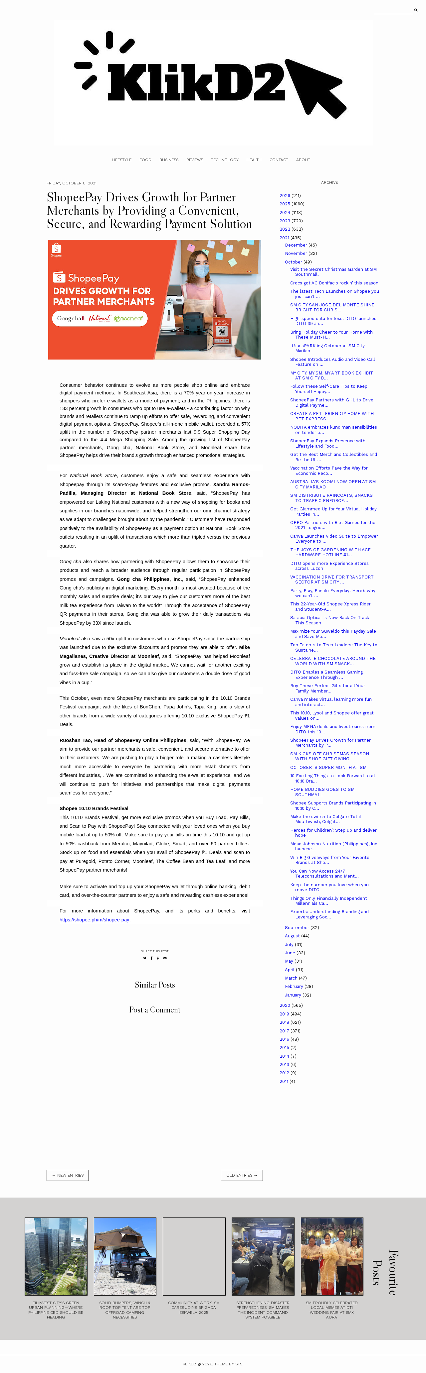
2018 (285, 1022)
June (291, 952)
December (297, 245)
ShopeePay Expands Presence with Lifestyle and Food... (327, 443)
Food (145, 160)
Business (168, 160)
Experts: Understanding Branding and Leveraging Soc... (329, 914)
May (290, 961)
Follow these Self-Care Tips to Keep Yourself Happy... (328, 389)
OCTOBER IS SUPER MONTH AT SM (328, 767)
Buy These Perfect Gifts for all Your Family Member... (327, 688)
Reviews (194, 160)
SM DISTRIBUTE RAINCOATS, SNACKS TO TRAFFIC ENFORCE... (331, 498)
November (297, 253)
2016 (285, 1039)
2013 (285, 1064)
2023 (286, 220)
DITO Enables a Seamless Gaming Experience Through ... (326, 675)
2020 (286, 1005)
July (290, 944)
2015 (285, 1047)
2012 (285, 1072)
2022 (286, 229)
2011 (285, 1081)
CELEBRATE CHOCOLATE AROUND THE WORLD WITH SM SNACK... (333, 661)
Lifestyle (121, 160)
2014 (285, 1056)
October (294, 262)
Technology (225, 160)
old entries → (242, 1175)
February (295, 986)
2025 (286, 203)
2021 (285, 237)
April (290, 969)
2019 (285, 1013)
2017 (285, 1030)
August (293, 935)
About (303, 160)
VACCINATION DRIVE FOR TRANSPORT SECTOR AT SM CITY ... (332, 580)
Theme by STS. (228, 1364)
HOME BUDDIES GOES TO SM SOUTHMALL (322, 792)
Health (254, 160)
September (298, 927)
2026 (286, 195)
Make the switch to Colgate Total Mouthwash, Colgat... (325, 819)
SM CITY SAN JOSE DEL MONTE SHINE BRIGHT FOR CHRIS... (332, 307)
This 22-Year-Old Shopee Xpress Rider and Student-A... (330, 606)
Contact (279, 160)
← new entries (68, 1175)
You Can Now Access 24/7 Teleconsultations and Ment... (324, 874)
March (292, 978)
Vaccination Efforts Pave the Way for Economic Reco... (329, 471)
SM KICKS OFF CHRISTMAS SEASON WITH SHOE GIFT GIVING (329, 756)
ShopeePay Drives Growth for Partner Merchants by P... (330, 743)
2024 (286, 212)
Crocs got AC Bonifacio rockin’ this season (334, 282)
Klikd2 (189, 1364)
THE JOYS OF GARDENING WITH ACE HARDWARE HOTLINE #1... (330, 552)
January (294, 995)
